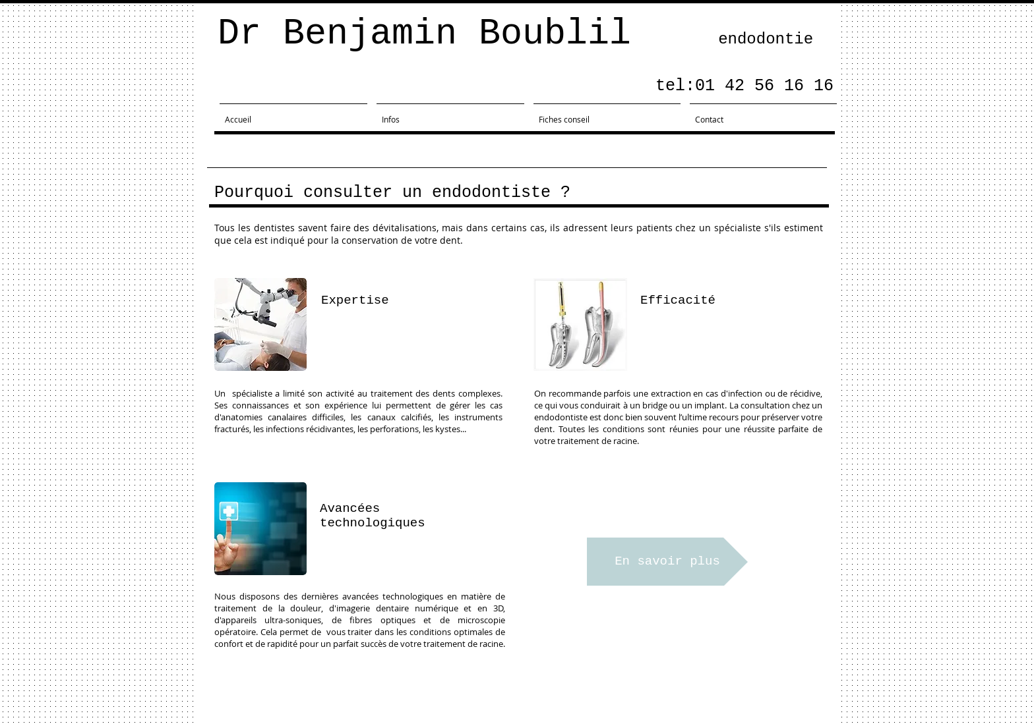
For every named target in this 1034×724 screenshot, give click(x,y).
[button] (537, 456)
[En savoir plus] (667, 562)
